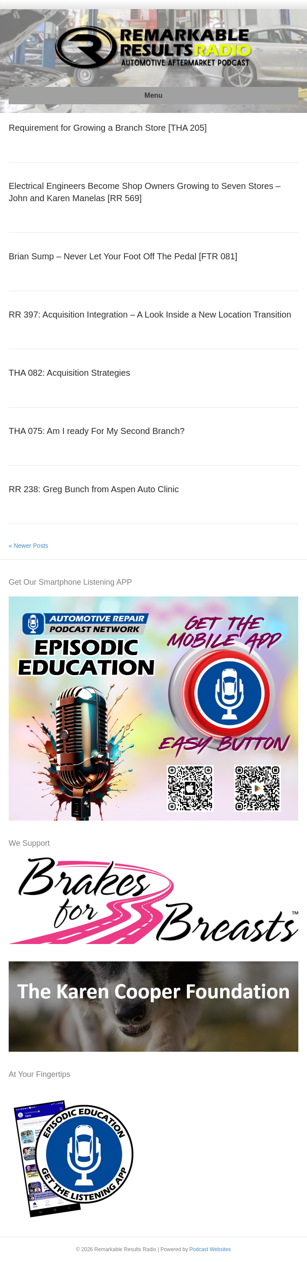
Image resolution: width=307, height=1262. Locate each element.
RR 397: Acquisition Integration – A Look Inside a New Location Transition (150, 314)
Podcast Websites (210, 1249)
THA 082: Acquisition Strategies (69, 373)
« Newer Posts (28, 545)
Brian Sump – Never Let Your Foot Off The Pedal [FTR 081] (123, 256)
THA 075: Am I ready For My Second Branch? (97, 431)
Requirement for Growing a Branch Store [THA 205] (108, 127)
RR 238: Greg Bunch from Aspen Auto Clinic (94, 489)
